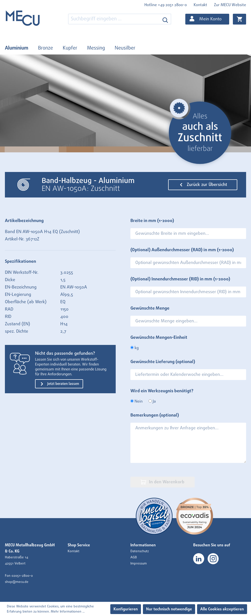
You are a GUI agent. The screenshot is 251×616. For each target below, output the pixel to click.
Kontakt (200, 5)
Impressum (138, 563)
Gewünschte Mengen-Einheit (158, 337)
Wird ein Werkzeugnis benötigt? (161, 391)
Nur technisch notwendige (169, 609)
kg (134, 348)
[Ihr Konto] (207, 19)
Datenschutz (139, 551)
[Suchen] (165, 19)
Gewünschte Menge (149, 308)
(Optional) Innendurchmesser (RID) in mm (180, 279)
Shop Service (79, 545)
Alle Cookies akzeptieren (222, 609)
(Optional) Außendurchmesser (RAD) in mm (182, 250)
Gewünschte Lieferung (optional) (162, 362)
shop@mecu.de (16, 582)
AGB (133, 557)
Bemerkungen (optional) (154, 415)
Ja (152, 401)
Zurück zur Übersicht (202, 184)
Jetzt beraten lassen (59, 384)
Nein (136, 401)
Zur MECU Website (230, 5)
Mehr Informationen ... (68, 611)
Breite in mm (152, 221)
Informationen (143, 545)
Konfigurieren (125, 609)
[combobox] (114, 19)
